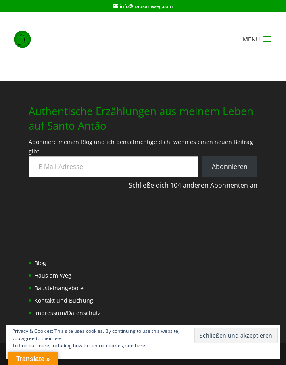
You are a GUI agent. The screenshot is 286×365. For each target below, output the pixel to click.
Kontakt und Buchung (63, 300)
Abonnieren (230, 166)
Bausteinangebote (59, 288)
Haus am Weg (52, 275)
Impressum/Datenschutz (67, 313)
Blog (40, 263)
